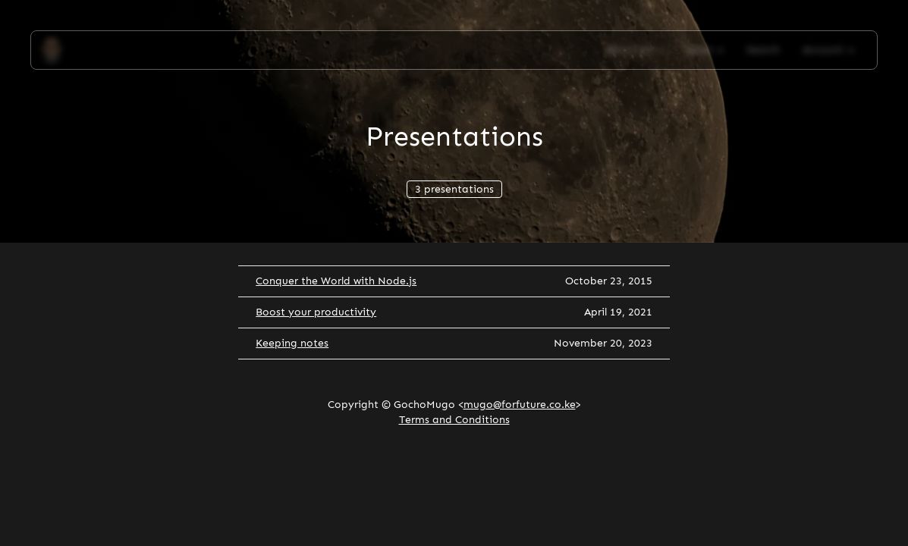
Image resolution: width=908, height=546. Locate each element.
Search (763, 49)
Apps (706, 49)
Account (828, 49)
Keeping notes (292, 343)
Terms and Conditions (454, 419)
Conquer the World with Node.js (336, 281)
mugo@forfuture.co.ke (519, 404)
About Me (635, 49)
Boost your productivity (316, 312)
